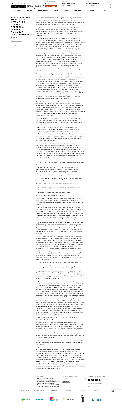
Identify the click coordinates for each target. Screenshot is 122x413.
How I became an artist (68, 3)
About (66, 11)
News (56, 11)
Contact (90, 11)
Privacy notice (117, 390)
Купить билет (51, 6)
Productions (43, 11)
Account (103, 11)
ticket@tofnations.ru (51, 3)
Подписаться (66, 381)
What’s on (17, 11)
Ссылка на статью (16, 41)
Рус (106, 2)
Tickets (29, 11)
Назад (14, 45)
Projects (77, 11)
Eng (109, 2)
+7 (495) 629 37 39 (52, 1)
